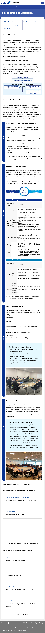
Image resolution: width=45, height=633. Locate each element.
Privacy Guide (13, 623)
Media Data (4, 625)
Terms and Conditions (24, 623)
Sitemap (41, 623)
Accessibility (34, 623)
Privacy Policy (4, 623)
